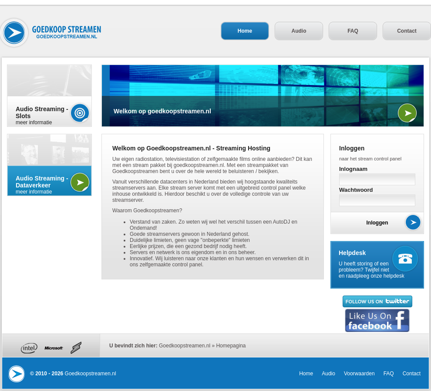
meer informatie (49, 115)
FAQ (352, 31)
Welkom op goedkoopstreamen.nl (162, 111)
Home (245, 31)
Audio (299, 31)
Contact (407, 31)
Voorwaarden (359, 374)
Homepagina (231, 346)
